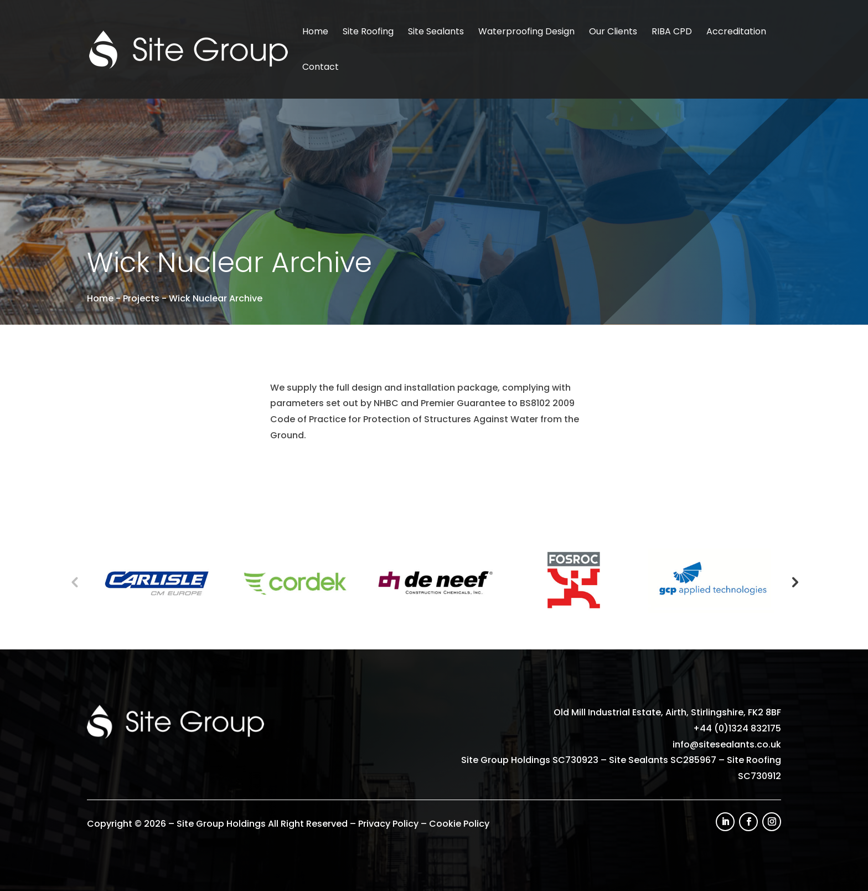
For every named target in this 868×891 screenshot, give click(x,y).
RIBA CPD (672, 33)
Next (794, 582)
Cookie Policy (459, 823)
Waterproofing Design (526, 33)
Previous (74, 582)
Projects (141, 298)
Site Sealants (436, 33)
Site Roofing (368, 33)
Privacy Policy (388, 823)
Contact (320, 68)
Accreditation (736, 33)
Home (315, 33)
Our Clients (613, 33)
